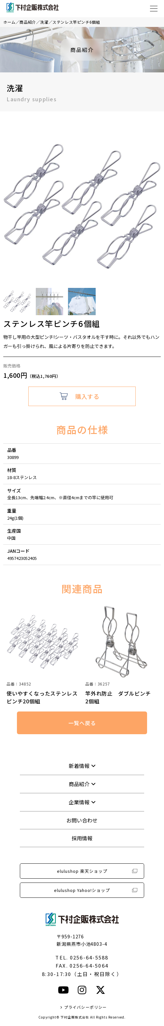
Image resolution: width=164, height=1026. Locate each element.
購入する (87, 396)
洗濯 (44, 22)
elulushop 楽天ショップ (82, 871)
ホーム (9, 22)
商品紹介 (28, 22)
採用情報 (82, 838)
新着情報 (79, 766)
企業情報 (79, 802)
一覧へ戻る (82, 723)
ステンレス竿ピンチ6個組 (76, 22)
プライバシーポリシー (85, 1007)
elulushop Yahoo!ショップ (82, 890)
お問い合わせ (82, 820)
